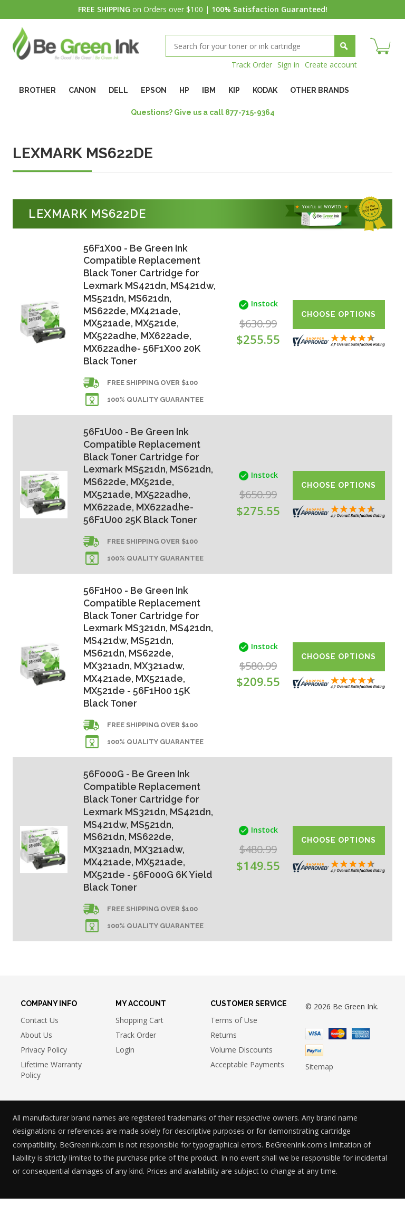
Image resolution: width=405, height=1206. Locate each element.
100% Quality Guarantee (155, 402)
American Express (361, 1041)
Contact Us (40, 1027)
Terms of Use (233, 1027)
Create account (331, 65)
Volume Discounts (241, 1057)
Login (124, 1057)
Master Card (337, 1041)
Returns (223, 1042)
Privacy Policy (44, 1057)
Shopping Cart (139, 1027)
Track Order (252, 65)
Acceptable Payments (247, 1072)
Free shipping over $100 (152, 385)
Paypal (314, 1058)
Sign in (288, 65)
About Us (36, 1042)
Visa (314, 1041)
